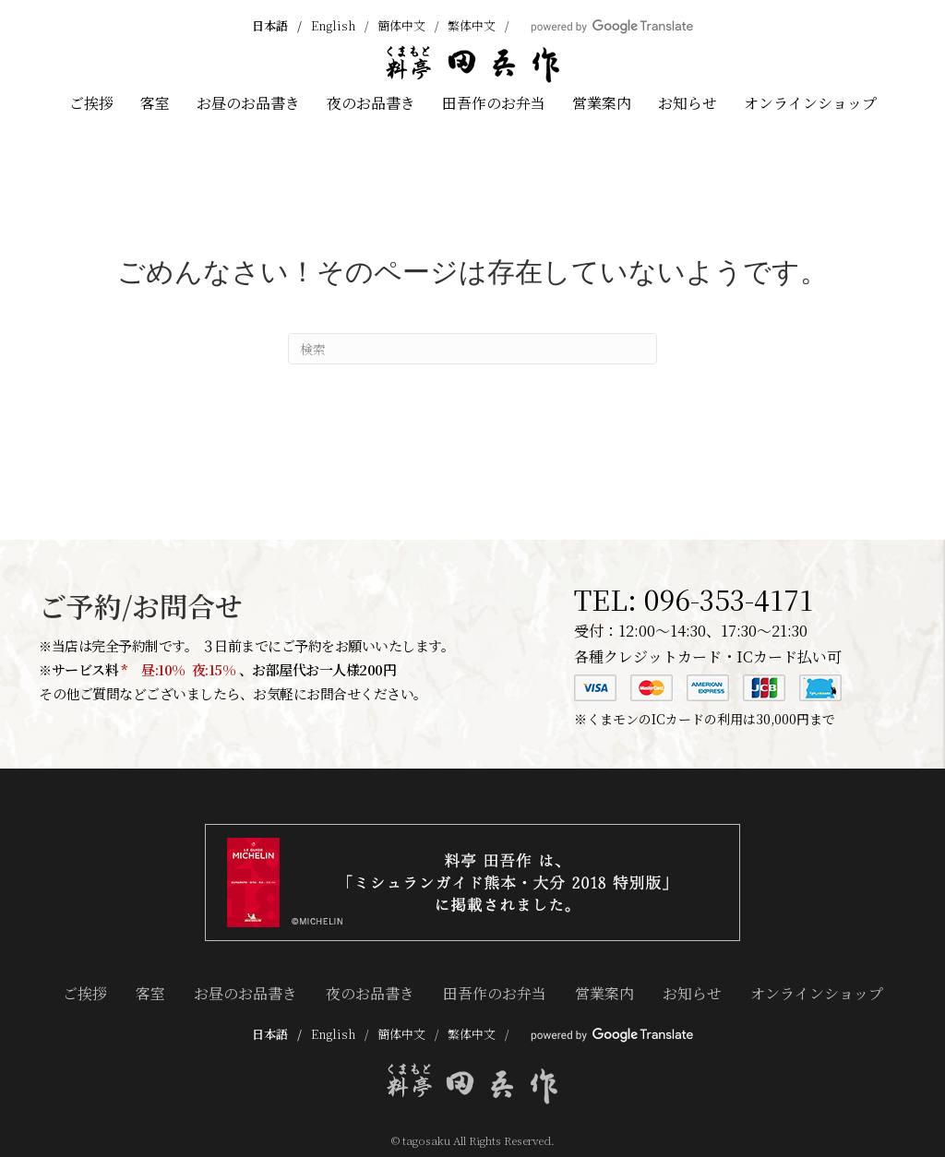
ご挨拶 (91, 102)
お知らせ (687, 102)
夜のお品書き (371, 102)
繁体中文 (472, 26)
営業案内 (601, 102)
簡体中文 (401, 26)
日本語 (270, 26)
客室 (155, 102)
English (333, 26)
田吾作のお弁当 (493, 102)
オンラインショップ (810, 102)
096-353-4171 (728, 598)
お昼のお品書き (248, 102)
